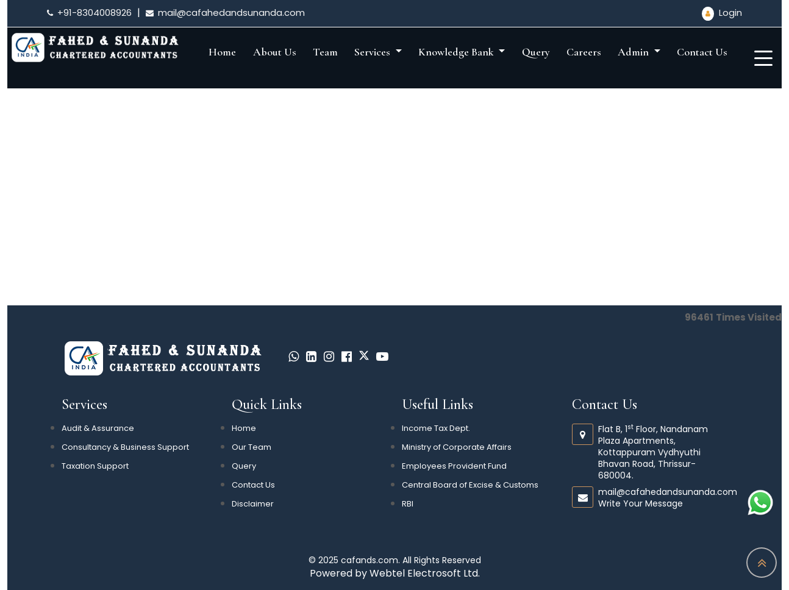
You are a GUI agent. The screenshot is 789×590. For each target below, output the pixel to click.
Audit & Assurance (98, 428)
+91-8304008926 (89, 12)
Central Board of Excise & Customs (470, 485)
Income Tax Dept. (436, 428)
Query (536, 52)
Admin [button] (634, 52)
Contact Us (702, 52)
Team (325, 52)
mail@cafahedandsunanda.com (225, 12)
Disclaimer (253, 504)
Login (722, 12)
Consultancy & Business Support (125, 447)
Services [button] (373, 52)
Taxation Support (95, 466)
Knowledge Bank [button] (457, 52)
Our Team (251, 447)
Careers (583, 52)
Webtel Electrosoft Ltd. (425, 573)
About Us (274, 52)
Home (222, 52)
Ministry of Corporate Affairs (457, 447)
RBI (407, 504)
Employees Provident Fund (454, 466)
